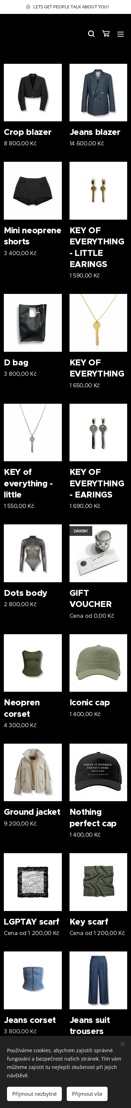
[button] (91, 34)
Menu (120, 34)
